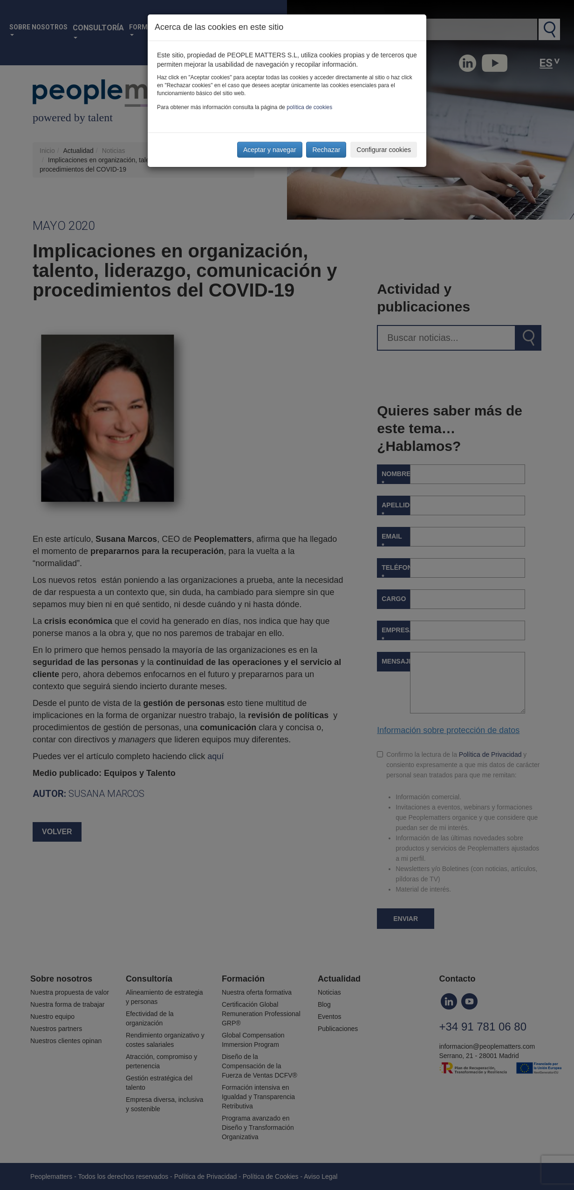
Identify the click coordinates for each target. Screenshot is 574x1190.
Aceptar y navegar (269, 149)
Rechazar (326, 149)
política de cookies (309, 107)
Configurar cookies (383, 149)
